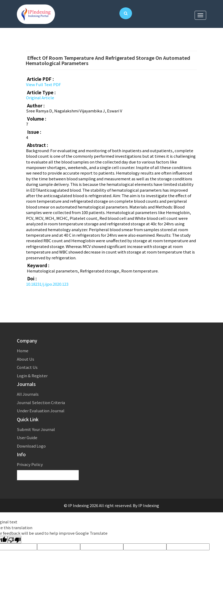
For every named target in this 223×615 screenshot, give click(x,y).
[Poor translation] (14, 539)
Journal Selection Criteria (41, 402)
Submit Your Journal (36, 429)
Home (22, 350)
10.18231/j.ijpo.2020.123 (47, 284)
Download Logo (31, 446)
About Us (25, 359)
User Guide (27, 437)
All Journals (28, 394)
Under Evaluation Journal (40, 410)
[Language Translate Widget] (48, 475)
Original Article (40, 97)
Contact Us (27, 367)
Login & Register (32, 375)
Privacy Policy (30, 464)
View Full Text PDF (43, 84)
